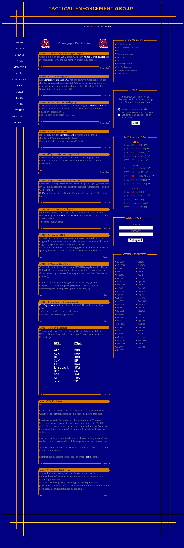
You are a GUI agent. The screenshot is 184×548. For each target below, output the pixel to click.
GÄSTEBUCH (19, 116)
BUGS (77, 352)
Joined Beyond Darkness (96, 56)
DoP (41, 192)
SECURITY (20, 122)
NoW (98, 157)
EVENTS (20, 54)
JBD (77, 361)
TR (76, 390)
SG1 (77, 378)
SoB (77, 382)
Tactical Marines (68, 134)
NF (77, 365)
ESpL (63, 56)
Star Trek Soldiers (70, 215)
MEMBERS (20, 67)
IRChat (19, 73)
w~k (57, 390)
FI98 (57, 369)
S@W (77, 373)
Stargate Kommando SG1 (56, 79)
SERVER (19, 60)
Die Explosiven (47, 305)
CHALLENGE (19, 79)
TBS (77, 386)
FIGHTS (19, 48)
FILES (19, 104)
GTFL (55, 105)
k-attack (61, 373)
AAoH (57, 352)
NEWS (19, 42)
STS (57, 386)
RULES (20, 91)
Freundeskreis (97, 105)
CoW (57, 365)
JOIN (19, 85)
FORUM (19, 110)
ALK (57, 356)
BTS (57, 361)
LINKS (19, 97)
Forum (88, 466)
